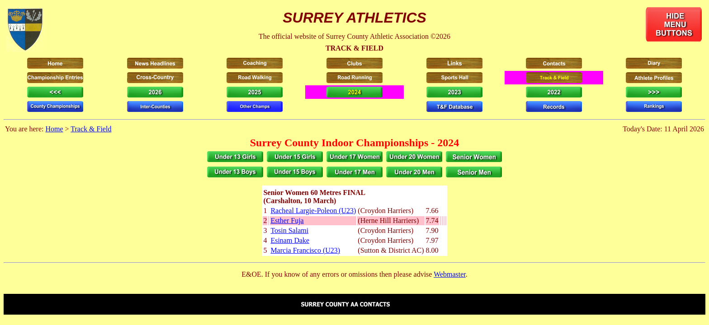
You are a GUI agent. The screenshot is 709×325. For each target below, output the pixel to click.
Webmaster (450, 274)
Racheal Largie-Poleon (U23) (313, 210)
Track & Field (91, 129)
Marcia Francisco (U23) (305, 250)
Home (54, 129)
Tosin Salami (289, 230)
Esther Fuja (286, 220)
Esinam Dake (289, 240)
